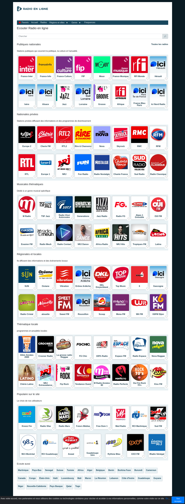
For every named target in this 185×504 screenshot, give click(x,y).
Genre (74, 22)
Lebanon (114, 478)
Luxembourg (67, 478)
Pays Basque (56, 486)
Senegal (49, 470)
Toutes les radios (159, 44)
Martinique (23, 470)
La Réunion (100, 478)
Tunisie (70, 470)
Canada (22, 478)
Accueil (34, 22)
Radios (43, 22)
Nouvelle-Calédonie (36, 486)
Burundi (138, 470)
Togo (77, 486)
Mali (79, 478)
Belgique (100, 470)
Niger (20, 486)
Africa (80, 470)
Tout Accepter (178, 500)
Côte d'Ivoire (128, 478)
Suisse (60, 470)
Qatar (69, 486)
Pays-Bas (36, 470)
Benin (111, 470)
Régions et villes (57, 22)
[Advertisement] (116, 12)
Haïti (55, 478)
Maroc (88, 478)
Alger (89, 470)
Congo (32, 478)
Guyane (157, 478)
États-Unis (44, 478)
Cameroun (151, 470)
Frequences (89, 22)
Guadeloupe (144, 478)
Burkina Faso (124, 470)
